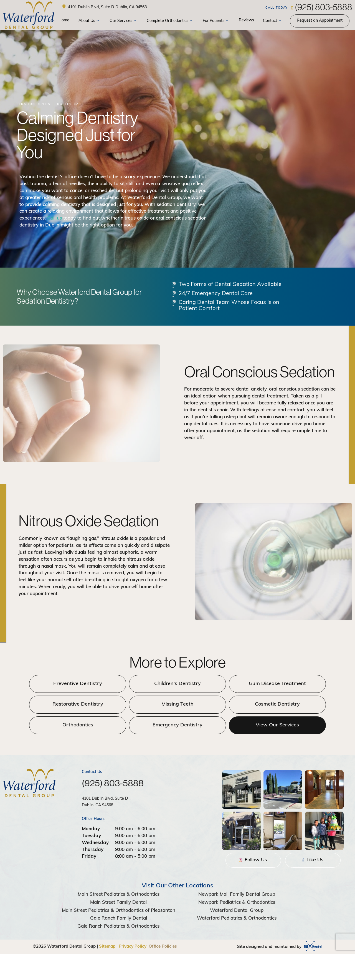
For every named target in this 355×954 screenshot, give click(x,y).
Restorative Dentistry (77, 704)
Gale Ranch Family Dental (118, 918)
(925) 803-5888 (308, 7)
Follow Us (253, 860)
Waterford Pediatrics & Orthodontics (237, 918)
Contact (273, 21)
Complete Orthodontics (170, 21)
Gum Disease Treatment (277, 683)
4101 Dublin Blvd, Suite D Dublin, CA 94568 (104, 7)
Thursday (92, 849)
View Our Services (277, 725)
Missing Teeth (177, 704)
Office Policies (163, 947)
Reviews (246, 20)
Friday (89, 856)
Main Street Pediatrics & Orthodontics (118, 894)
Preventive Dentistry (77, 683)
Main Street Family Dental (118, 902)
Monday (91, 829)
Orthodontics (77, 725)
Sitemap (107, 947)
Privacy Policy (132, 947)
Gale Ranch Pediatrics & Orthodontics (118, 926)
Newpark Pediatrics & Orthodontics (236, 902)
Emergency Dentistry (177, 725)
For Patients (216, 21)
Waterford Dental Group (236, 910)
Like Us (312, 860)
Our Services (124, 21)
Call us (54, 218)
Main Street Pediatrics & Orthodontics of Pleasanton (118, 910)
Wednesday (95, 842)
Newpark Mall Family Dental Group (236, 894)
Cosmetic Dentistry (277, 704)
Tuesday (91, 836)
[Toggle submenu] (98, 21)
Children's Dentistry (177, 683)
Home (64, 20)
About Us (89, 21)
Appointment (320, 21)
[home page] (28, 15)
